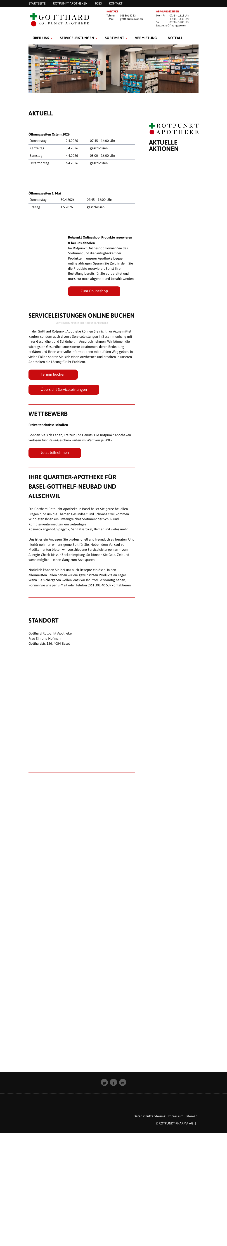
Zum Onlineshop (94, 291)
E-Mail (62, 585)
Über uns (41, 38)
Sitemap (191, 1116)
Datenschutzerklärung (150, 1116)
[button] (104, 1082)
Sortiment (114, 38)
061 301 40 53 (99, 585)
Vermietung (146, 38)
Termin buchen (53, 374)
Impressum (175, 1116)
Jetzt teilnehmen (55, 452)
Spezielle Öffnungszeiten (171, 25)
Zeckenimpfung (73, 555)
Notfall (175, 38)
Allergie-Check (39, 555)
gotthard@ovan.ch (131, 19)
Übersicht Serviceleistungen (64, 389)
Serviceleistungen (77, 38)
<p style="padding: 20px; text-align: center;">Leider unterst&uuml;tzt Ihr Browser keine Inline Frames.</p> (174, 603)
